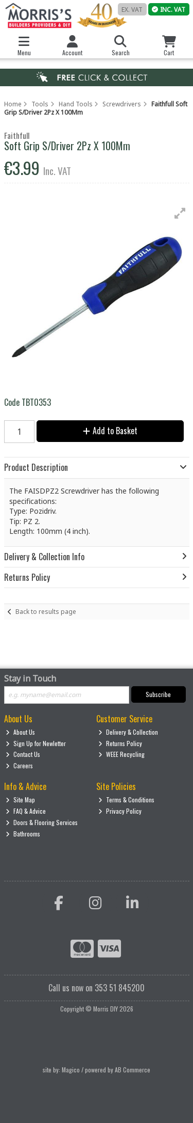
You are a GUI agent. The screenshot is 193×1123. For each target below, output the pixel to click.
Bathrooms (23, 833)
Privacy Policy (120, 810)
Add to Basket (110, 430)
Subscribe (158, 694)
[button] (180, 213)
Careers (19, 765)
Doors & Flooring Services (42, 822)
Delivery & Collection (128, 731)
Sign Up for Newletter (36, 743)
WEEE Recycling (121, 754)
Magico (71, 1069)
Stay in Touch (30, 679)
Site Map (20, 799)
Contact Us (23, 754)
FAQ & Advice (26, 810)
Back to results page (45, 611)
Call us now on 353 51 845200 (96, 988)
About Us (20, 731)
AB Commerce (132, 1069)
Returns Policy (120, 743)
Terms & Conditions (126, 799)
